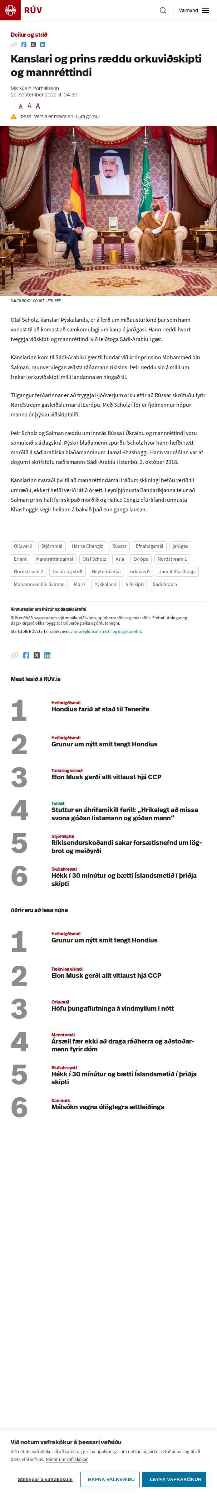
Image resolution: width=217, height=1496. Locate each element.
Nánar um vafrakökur (67, 1470)
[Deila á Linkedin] (42, 44)
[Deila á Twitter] (33, 44)
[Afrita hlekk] (14, 44)
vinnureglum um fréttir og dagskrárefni (105, 631)
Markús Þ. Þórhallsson (35, 88)
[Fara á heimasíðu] (27, 10)
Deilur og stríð (29, 35)
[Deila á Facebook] (23, 44)
